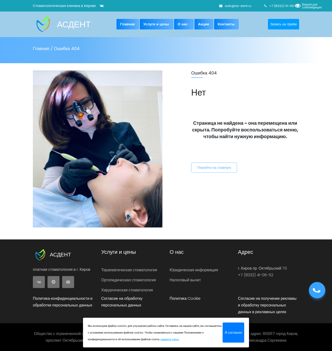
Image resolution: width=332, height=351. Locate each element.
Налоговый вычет (185, 280)
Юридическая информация (194, 270)
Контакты (226, 24)
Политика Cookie (185, 298)
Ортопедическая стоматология (128, 280)
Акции (203, 24)
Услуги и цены (156, 24)
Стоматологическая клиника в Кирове (64, 5)
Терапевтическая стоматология (129, 270)
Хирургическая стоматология (127, 290)
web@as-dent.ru (235, 6)
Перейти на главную (214, 167)
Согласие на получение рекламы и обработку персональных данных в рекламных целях (267, 305)
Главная (127, 24)
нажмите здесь (169, 339)
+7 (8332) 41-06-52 (281, 6)
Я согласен (233, 332)
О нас (184, 24)
